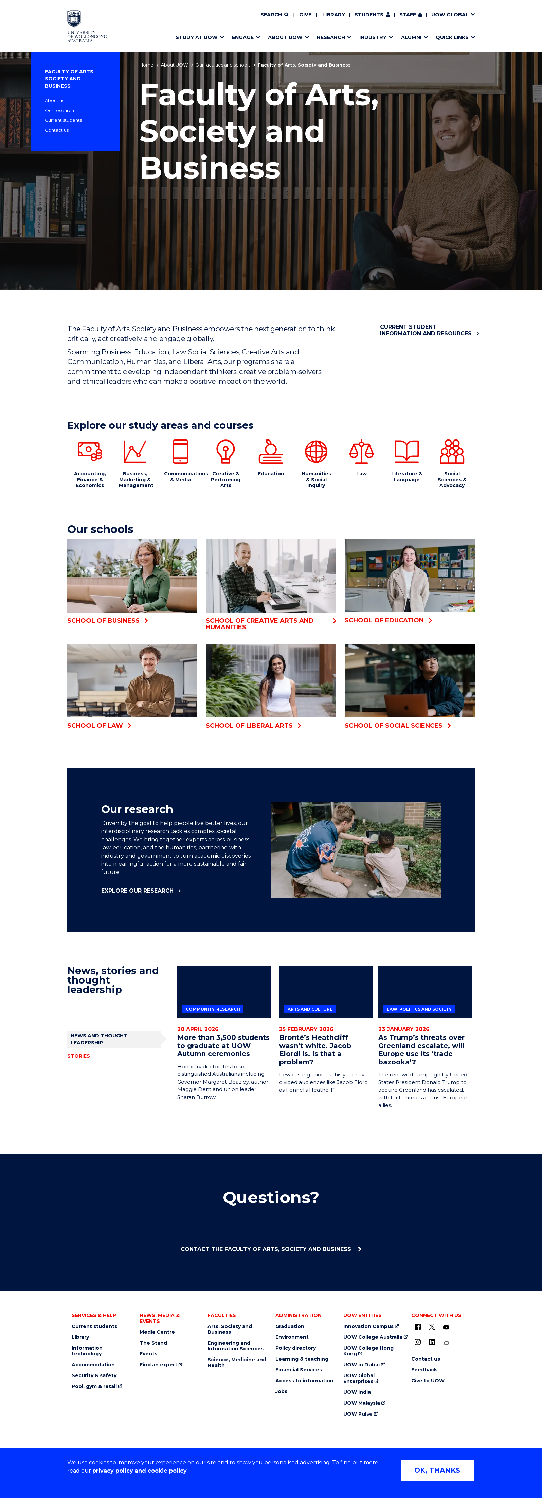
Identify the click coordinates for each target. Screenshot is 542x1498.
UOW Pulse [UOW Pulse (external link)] (358, 1414)
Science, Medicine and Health (236, 1362)
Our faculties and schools (222, 65)
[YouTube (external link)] (446, 1327)
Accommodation (93, 1365)
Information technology (87, 1351)
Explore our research (137, 890)
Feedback (424, 1370)
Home (146, 65)
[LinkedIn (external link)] (432, 1341)
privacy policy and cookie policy (139, 1470)
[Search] (274, 15)
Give (305, 15)
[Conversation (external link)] (446, 1343)
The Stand (153, 1343)
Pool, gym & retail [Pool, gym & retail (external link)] (94, 1386)
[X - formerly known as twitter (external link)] (432, 1326)
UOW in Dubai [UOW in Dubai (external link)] (361, 1365)
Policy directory (295, 1348)
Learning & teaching (301, 1359)
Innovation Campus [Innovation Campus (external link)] (368, 1326)
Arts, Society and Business (229, 1329)
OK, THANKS (437, 1470)
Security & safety (94, 1376)
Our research (59, 110)
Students (369, 15)
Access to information (304, 1381)
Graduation (289, 1326)
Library (333, 15)
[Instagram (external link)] (417, 1341)
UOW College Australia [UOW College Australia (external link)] (372, 1337)
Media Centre (157, 1332)
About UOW (174, 65)
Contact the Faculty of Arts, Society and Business (267, 1249)
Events (148, 1354)
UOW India (357, 1392)
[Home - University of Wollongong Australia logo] (87, 26)
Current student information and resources (426, 330)
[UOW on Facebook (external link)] (417, 1326)
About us (54, 100)
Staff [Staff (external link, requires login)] (407, 15)
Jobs (281, 1391)
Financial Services (298, 1370)
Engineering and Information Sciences (235, 1346)
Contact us (57, 130)
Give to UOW (428, 1381)
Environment (292, 1337)
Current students (63, 120)
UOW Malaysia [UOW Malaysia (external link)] (361, 1403)
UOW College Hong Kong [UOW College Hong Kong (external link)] (368, 1351)
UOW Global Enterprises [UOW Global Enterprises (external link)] (359, 1378)
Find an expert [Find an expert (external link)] (158, 1365)
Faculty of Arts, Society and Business (70, 79)
